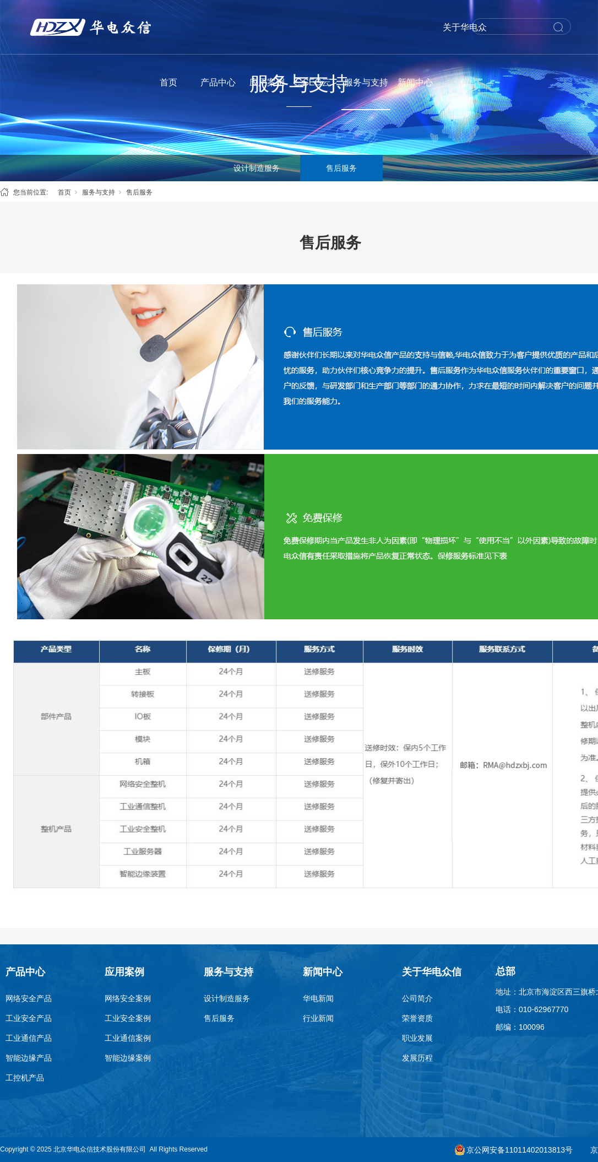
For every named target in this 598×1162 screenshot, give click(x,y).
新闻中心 (415, 82)
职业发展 (417, 1038)
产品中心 (218, 82)
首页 (168, 82)
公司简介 (417, 998)
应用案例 (267, 82)
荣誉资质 (417, 1018)
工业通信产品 (29, 1038)
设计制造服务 (256, 168)
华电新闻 (318, 998)
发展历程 (417, 1057)
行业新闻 (318, 1018)
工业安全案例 (128, 1018)
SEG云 (316, 82)
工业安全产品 (29, 1018)
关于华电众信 (465, 55)
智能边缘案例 (128, 1057)
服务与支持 (366, 82)
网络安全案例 (128, 998)
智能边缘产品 (29, 1057)
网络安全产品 (29, 998)
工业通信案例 (128, 1038)
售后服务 (341, 168)
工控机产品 (25, 1077)
